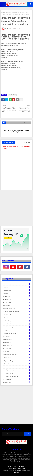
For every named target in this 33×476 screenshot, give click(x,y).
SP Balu (17, 367)
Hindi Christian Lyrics (17, 327)
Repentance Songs (17, 361)
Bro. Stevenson (17, 290)
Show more (27, 123)
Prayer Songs (17, 358)
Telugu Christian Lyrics (19, 470)
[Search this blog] (13, 434)
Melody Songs (9, 12)
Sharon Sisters (17, 364)
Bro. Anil (17, 287)
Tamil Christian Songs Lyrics (17, 376)
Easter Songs (17, 305)
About (15, 466)
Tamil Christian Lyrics (17, 373)
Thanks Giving (17, 379)
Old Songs (17, 351)
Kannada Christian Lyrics (17, 333)
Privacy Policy (12, 468)
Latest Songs (17, 336)
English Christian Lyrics (17, 308)
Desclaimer (21, 468)
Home (3, 12)
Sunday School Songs (17, 370)
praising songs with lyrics (17, 354)
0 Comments (27, 142)
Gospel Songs (17, 318)
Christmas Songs (17, 299)
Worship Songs (17, 382)
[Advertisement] (16, 209)
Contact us (22, 466)
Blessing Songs (17, 284)
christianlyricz (17, 296)
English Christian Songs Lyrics (17, 311)
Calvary (17, 293)
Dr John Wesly (17, 302)
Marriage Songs (17, 339)
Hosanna (17, 330)
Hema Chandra (17, 324)
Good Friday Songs (17, 315)
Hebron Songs (17, 321)
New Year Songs (17, 345)
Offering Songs (17, 348)
